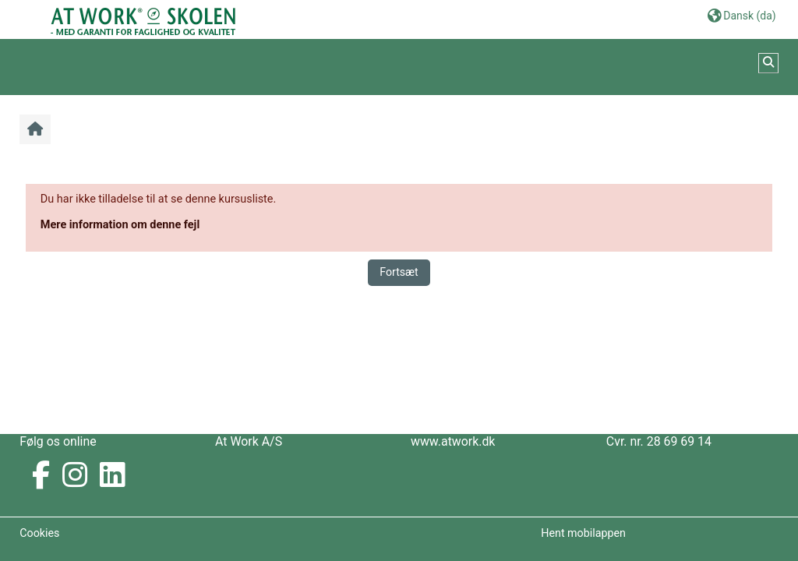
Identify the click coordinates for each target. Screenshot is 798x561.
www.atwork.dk (453, 441)
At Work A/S (248, 441)
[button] (742, 15)
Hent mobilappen (583, 533)
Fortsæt (399, 272)
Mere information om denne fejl (120, 224)
